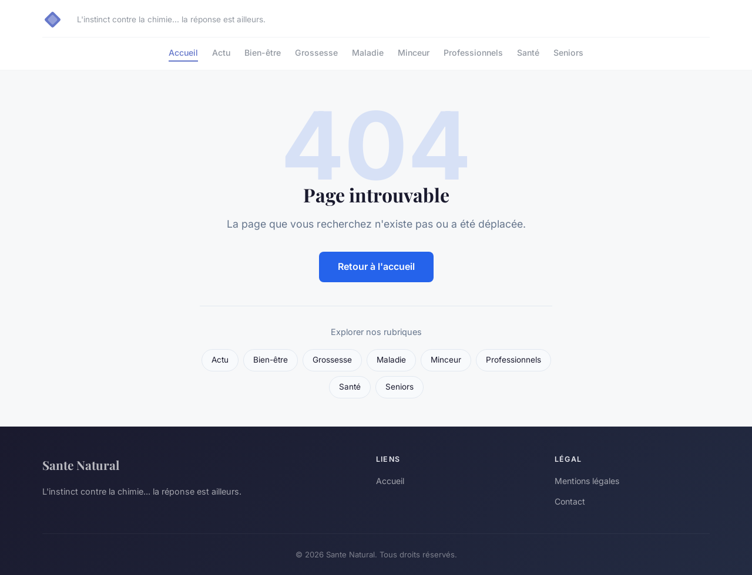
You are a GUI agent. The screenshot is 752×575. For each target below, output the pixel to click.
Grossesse (316, 53)
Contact (570, 501)
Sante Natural (80, 464)
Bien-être (262, 53)
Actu (221, 53)
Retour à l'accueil (376, 266)
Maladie (368, 53)
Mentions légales (587, 481)
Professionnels (473, 53)
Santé (528, 53)
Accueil (183, 53)
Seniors (568, 53)
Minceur (413, 53)
